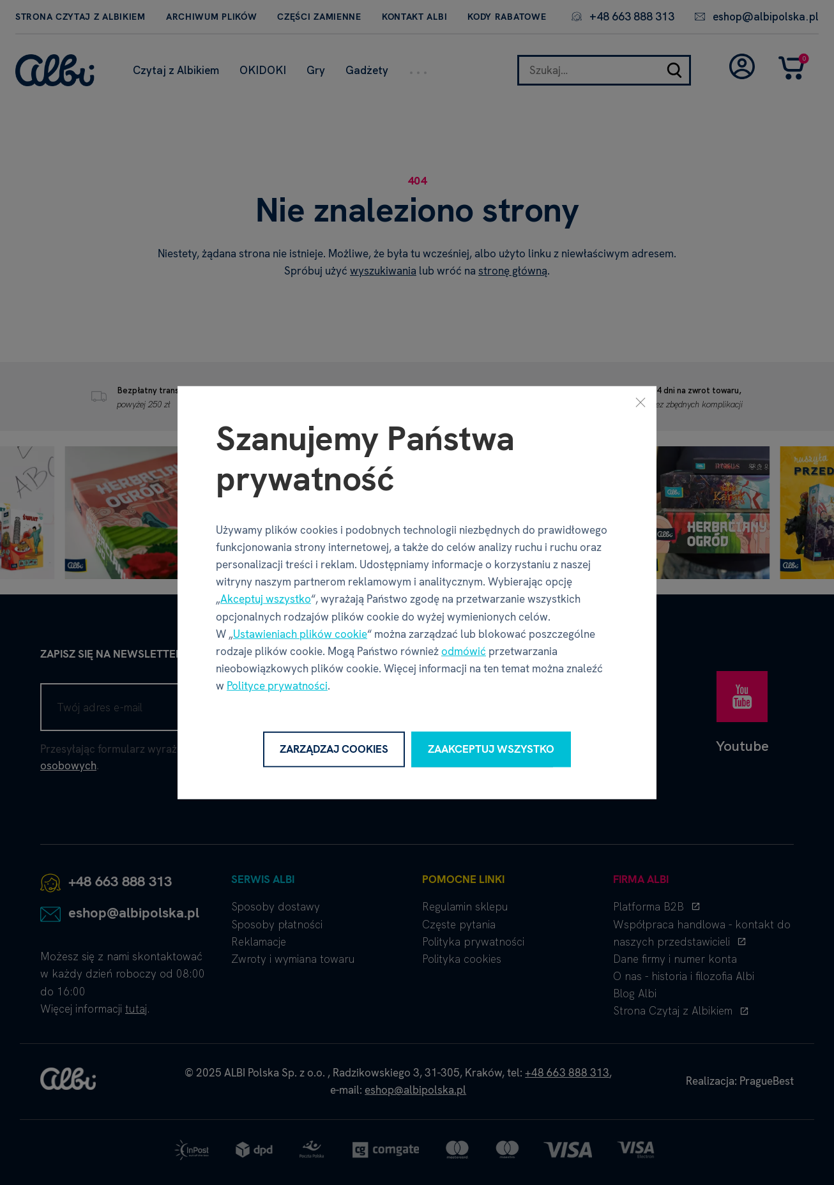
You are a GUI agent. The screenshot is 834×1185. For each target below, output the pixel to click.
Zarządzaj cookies (334, 749)
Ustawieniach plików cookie (300, 634)
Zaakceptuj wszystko (491, 749)
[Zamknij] (640, 402)
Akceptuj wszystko (265, 599)
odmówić (463, 651)
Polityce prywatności (277, 686)
